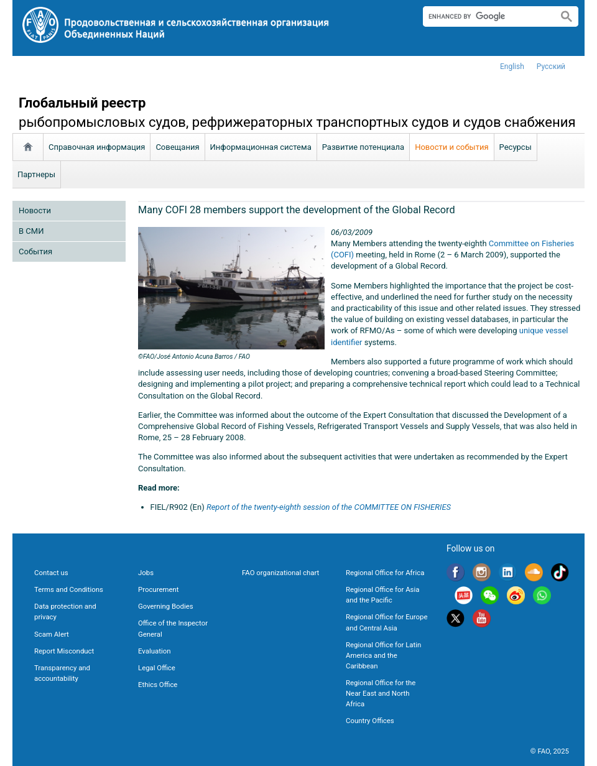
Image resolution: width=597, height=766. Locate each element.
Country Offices (370, 720)
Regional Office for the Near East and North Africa (380, 693)
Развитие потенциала (363, 147)
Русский (551, 66)
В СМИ (31, 231)
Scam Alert (51, 634)
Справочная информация (97, 147)
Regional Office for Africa (385, 572)
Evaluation (154, 651)
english (512, 66)
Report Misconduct (64, 651)
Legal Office (156, 667)
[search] (485, 16)
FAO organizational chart (280, 572)
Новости (35, 210)
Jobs (146, 572)
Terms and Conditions (68, 589)
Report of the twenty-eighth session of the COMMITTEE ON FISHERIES (328, 507)
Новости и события (451, 147)
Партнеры (36, 174)
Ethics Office (157, 684)
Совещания (177, 147)
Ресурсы (515, 147)
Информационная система (261, 147)
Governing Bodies (165, 606)
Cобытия (35, 251)
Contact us (51, 572)
